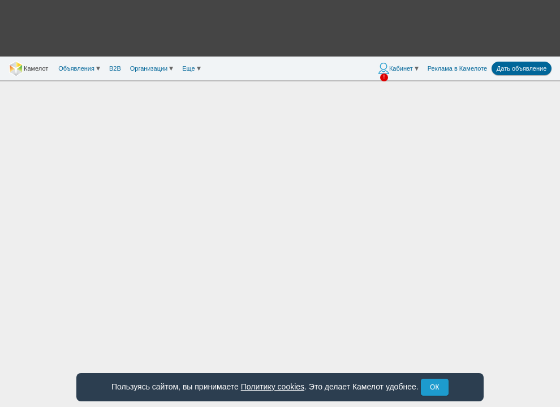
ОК (434, 387)
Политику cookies (272, 386)
